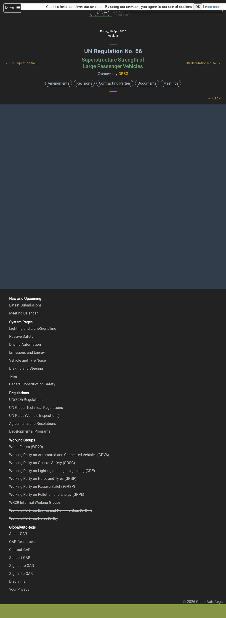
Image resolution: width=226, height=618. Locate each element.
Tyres (13, 376)
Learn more (212, 6)
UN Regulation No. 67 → (203, 63)
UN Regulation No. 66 (113, 51)
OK (197, 6)
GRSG (123, 73)
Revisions (84, 83)
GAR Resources (22, 541)
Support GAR (19, 557)
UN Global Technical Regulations (36, 407)
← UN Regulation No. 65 (22, 63)
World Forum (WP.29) (26, 446)
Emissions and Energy (27, 352)
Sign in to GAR (21, 573)
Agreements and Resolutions (32, 423)
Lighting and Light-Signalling (32, 328)
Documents (147, 83)
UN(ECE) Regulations (26, 399)
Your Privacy (19, 589)
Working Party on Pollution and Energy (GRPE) (46, 494)
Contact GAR (20, 549)
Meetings (170, 83)
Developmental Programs (29, 431)
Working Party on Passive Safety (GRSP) (42, 486)
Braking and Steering (26, 368)
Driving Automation (25, 344)
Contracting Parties (115, 83)
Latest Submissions (25, 305)
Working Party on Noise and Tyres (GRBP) (42, 478)
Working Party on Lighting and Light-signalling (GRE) (52, 470)
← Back (214, 98)
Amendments (58, 83)
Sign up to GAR (21, 565)
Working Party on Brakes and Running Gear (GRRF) (50, 510)
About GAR (18, 533)
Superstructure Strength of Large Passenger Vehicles (113, 63)
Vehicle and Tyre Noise (27, 360)
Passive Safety (21, 336)
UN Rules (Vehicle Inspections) (34, 415)
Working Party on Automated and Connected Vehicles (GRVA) (59, 454)
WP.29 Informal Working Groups (35, 502)
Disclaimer (18, 581)
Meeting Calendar (23, 313)
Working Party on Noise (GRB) (33, 518)
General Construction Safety (32, 384)
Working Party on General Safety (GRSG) (42, 462)
